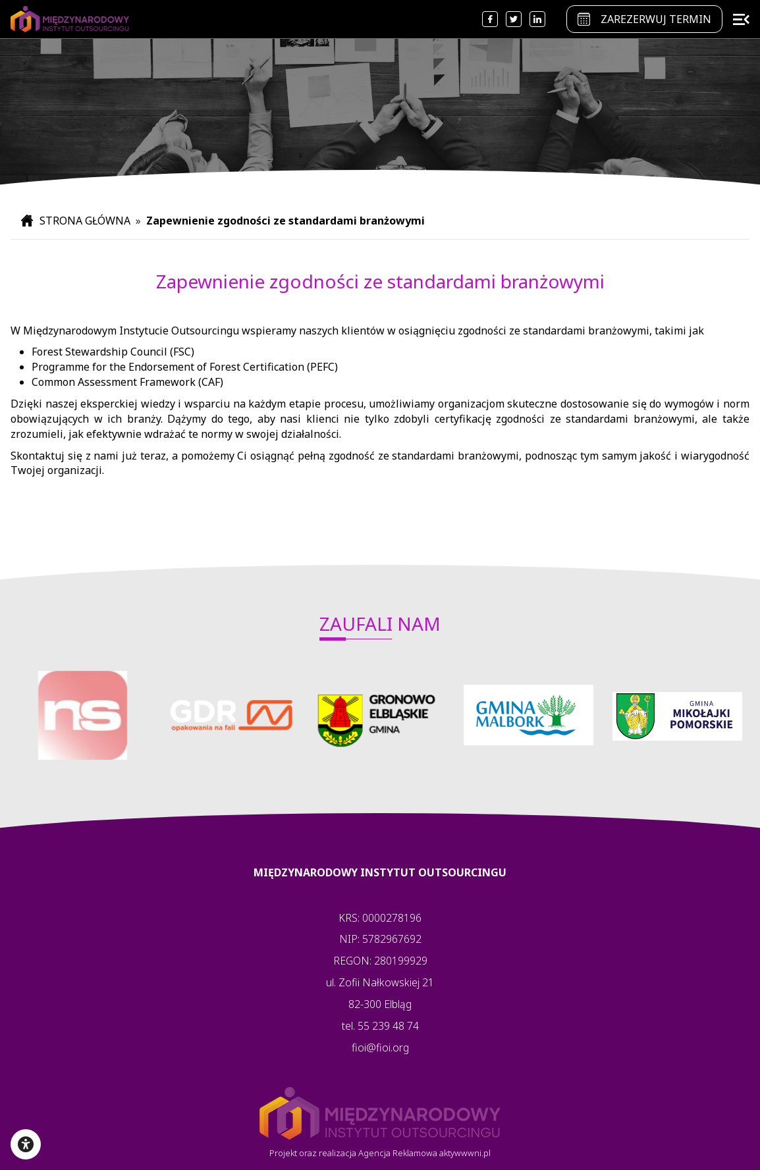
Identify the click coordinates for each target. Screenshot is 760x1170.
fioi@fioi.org (380, 1047)
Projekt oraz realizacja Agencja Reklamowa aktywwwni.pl (380, 1153)
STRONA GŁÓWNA (77, 220)
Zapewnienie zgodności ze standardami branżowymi (285, 220)
